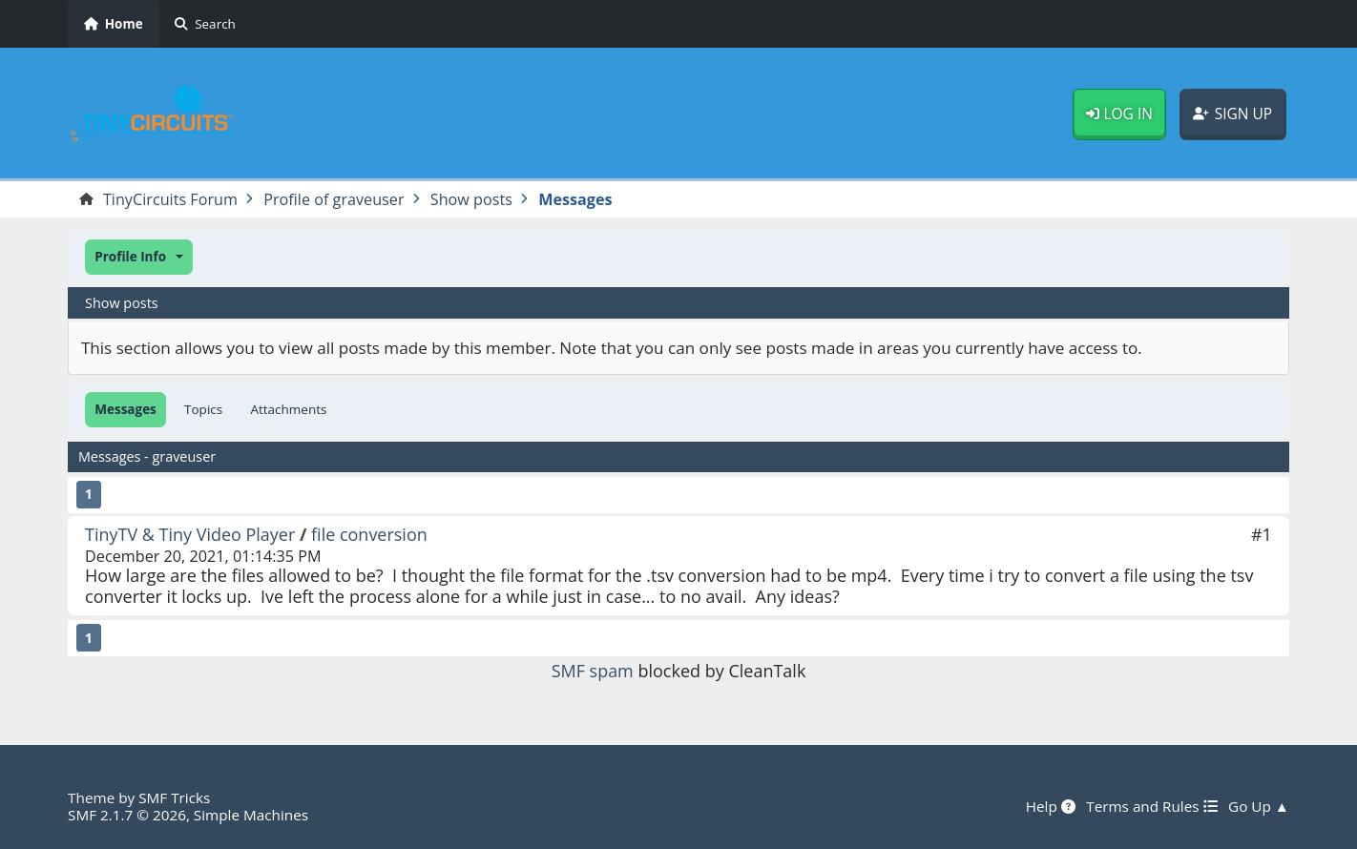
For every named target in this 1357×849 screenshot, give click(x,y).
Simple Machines (251, 814)
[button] (139, 257)
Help (1050, 806)
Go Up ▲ (1258, 806)
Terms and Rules (1151, 806)
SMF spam (593, 670)
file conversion (369, 534)
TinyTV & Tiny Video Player (190, 534)
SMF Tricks (174, 797)
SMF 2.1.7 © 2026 (127, 814)
